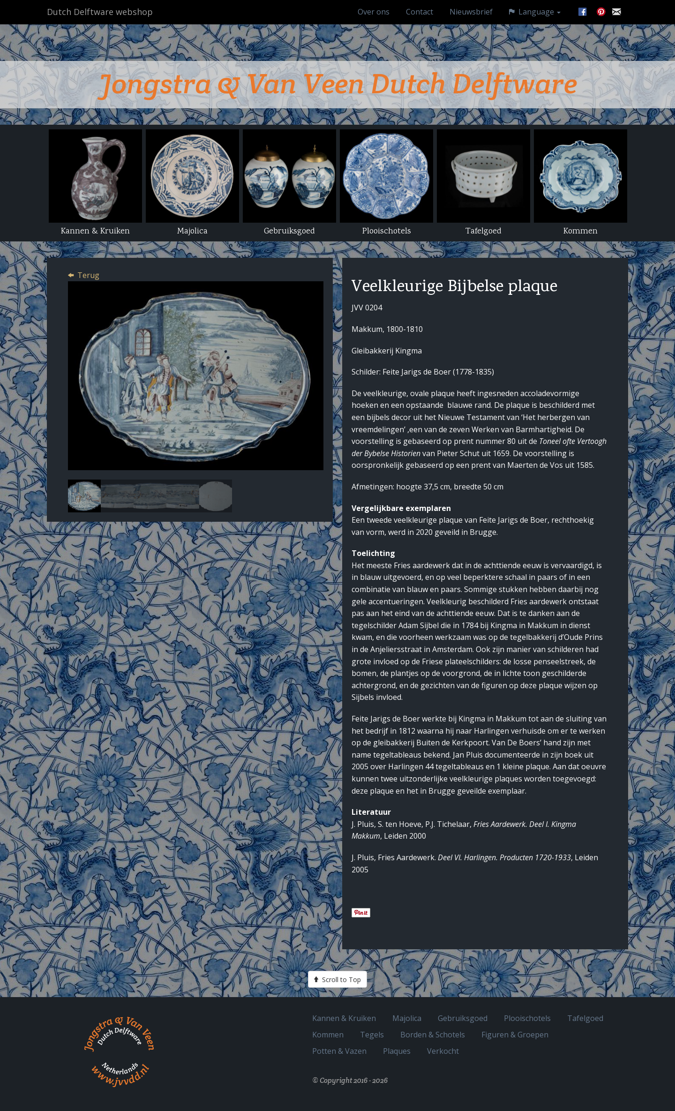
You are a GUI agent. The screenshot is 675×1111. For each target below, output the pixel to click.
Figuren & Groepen (514, 1034)
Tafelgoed (585, 1018)
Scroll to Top (337, 979)
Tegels (372, 1034)
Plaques (397, 1051)
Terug (88, 275)
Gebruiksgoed (463, 1018)
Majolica (406, 1018)
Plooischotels (527, 1018)
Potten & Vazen (339, 1051)
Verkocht (443, 1051)
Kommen (328, 1034)
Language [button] (535, 21)
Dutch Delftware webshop (100, 21)
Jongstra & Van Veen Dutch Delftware (337, 83)
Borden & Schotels (432, 1034)
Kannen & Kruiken (344, 1018)
